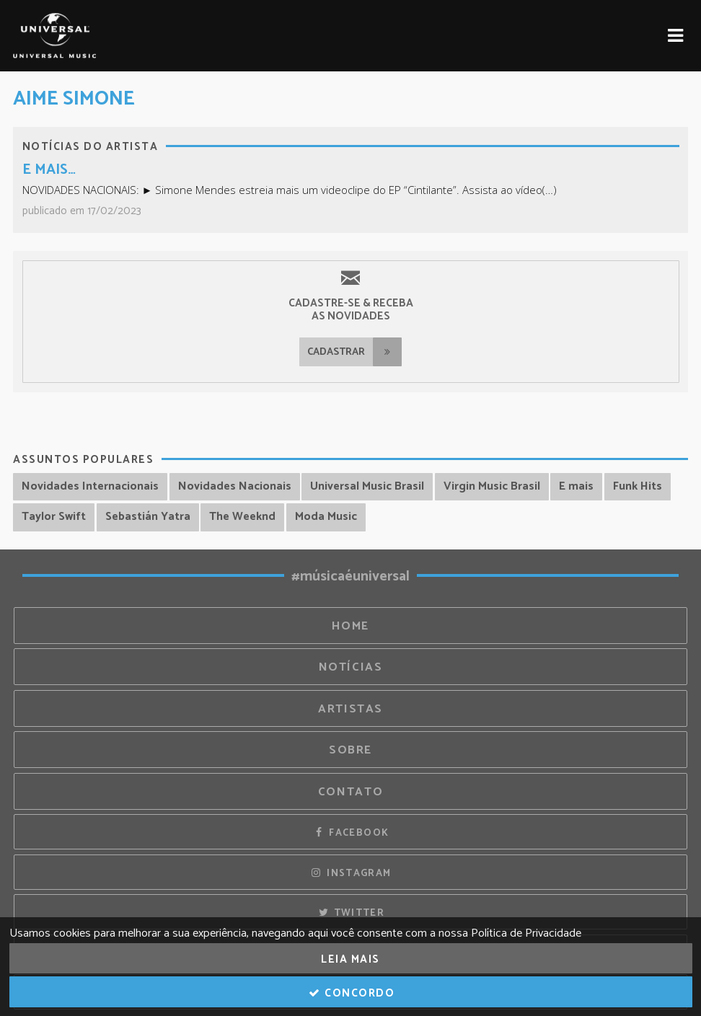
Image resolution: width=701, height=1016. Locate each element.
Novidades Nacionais (234, 486)
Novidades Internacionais (90, 486)
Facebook (350, 833)
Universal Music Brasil (367, 486)
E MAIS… (49, 170)
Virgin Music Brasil (492, 486)
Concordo (351, 993)
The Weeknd (242, 516)
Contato (350, 792)
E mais (576, 486)
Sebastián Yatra (147, 516)
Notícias (351, 667)
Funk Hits (637, 486)
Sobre (350, 750)
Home (350, 626)
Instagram (351, 873)
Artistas (350, 709)
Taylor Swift (54, 516)
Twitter (350, 913)
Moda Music (326, 516)
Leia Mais (350, 959)
